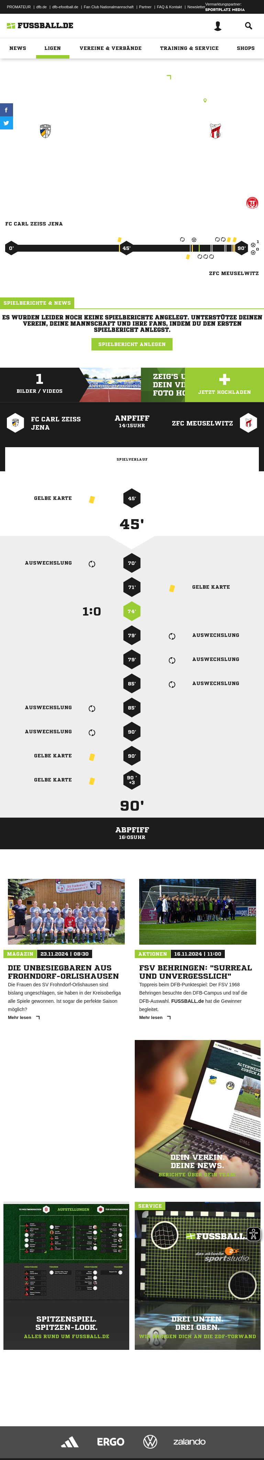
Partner (145, 7)
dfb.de (41, 7)
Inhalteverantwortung (164, 1437)
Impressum (14, 1437)
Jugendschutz (128, 1437)
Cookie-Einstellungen (206, 1437)
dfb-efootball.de (65, 7)
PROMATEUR (19, 7)
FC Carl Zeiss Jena (45, 155)
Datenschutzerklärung (48, 1437)
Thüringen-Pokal (132, 78)
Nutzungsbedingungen (91, 1437)
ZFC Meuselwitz (215, 155)
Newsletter (196, 7)
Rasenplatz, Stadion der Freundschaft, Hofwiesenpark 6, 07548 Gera (132, 100)
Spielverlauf (132, 459)
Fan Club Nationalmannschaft (109, 7)
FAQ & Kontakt (169, 7)
